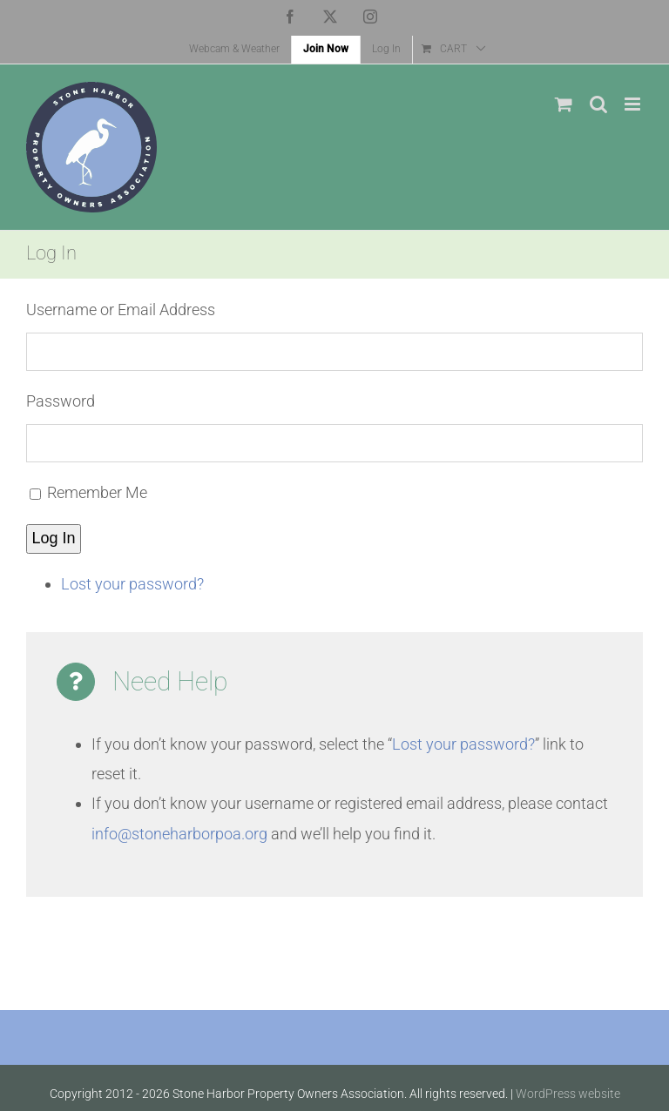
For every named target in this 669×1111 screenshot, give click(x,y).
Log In (54, 538)
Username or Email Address (120, 309)
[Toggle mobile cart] (563, 104)
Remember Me (97, 492)
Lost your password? (132, 584)
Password (60, 401)
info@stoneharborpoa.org (179, 834)
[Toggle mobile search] (598, 104)
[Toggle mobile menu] (634, 104)
